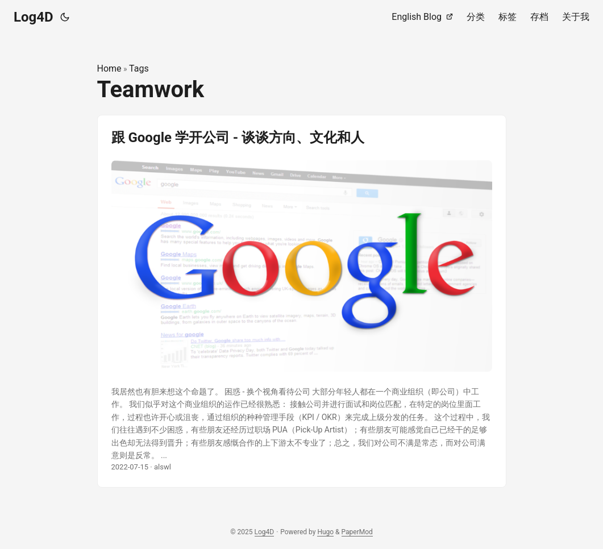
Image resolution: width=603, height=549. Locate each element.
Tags (139, 68)
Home (109, 68)
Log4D (33, 17)
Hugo (325, 532)
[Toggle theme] (65, 17)
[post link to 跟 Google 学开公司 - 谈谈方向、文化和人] (302, 301)
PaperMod (357, 532)
